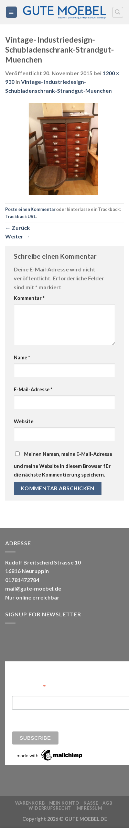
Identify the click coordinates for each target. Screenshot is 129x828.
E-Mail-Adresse (33, 389)
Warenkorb (30, 803)
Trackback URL (20, 216)
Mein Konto (64, 803)
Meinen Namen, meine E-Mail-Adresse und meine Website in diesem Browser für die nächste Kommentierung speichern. (63, 464)
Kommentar (29, 298)
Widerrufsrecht (50, 808)
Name (22, 357)
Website (23, 421)
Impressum (88, 808)
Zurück (17, 227)
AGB (107, 803)
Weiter (17, 236)
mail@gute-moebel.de (33, 588)
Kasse (91, 803)
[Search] (117, 12)
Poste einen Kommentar (30, 209)
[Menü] (11, 12)
